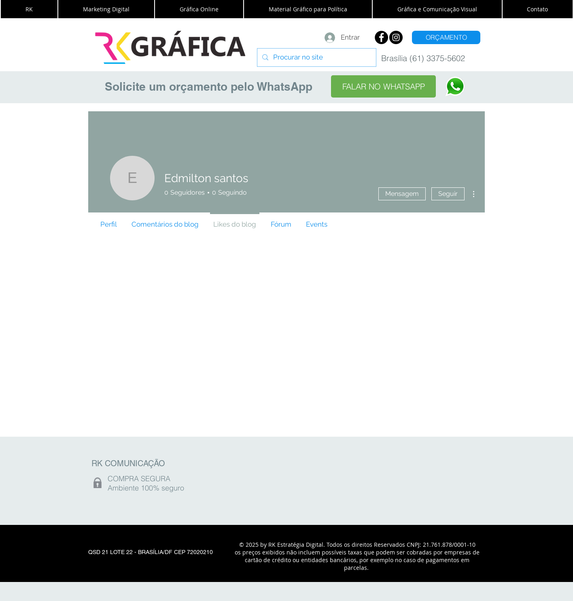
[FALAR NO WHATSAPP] (383, 86)
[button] (29, 9)
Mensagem (402, 194)
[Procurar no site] (316, 57)
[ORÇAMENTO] (446, 37)
